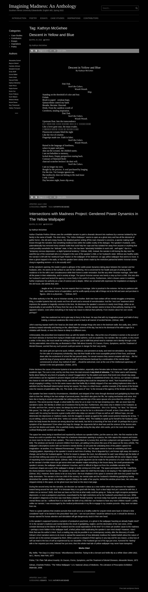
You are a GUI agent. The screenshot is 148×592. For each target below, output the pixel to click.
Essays (43, 18)
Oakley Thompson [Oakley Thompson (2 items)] (14, 108)
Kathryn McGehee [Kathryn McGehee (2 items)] (14, 83)
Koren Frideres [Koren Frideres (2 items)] (13, 94)
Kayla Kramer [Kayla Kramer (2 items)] (13, 88)
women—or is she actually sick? (58, 262)
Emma (47, 40)
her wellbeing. (78, 270)
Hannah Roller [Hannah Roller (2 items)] (13, 80)
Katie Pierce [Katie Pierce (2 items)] (13, 85)
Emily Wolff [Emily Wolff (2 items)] (12, 71)
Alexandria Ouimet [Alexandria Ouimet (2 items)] (15, 60)
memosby (49, 224)
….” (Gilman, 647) (69, 294)
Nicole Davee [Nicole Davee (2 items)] (13, 102)
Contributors (91, 18)
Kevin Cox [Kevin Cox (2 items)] (12, 91)
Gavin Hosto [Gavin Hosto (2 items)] (13, 77)
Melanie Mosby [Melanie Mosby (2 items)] (14, 99)
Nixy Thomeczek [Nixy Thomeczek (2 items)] (14, 105)
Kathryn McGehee (61, 207)
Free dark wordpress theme (129, 588)
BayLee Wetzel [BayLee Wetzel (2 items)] (13, 63)
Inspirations (73, 18)
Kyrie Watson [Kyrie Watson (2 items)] (13, 97)
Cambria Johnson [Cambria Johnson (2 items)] (14, 66)
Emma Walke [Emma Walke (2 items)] (13, 74)
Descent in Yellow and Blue (51, 35)
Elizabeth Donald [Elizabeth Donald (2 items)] (14, 69)
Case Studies (57, 18)
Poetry (33, 18)
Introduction (19, 18)
